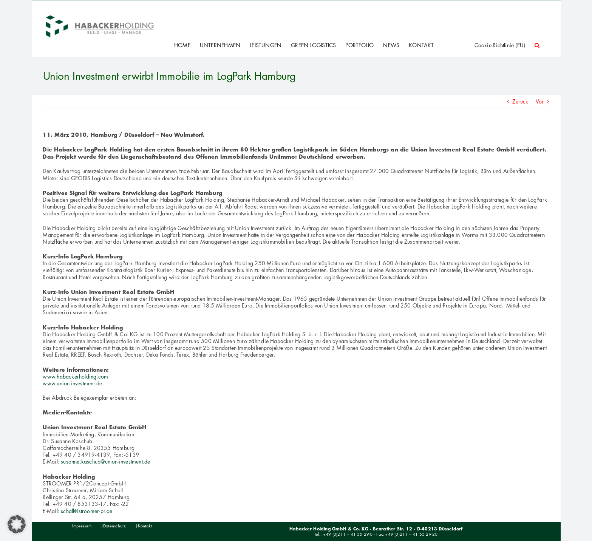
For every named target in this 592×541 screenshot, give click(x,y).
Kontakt (145, 526)
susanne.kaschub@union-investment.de (105, 461)
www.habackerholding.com (75, 376)
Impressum (81, 526)
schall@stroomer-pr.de (86, 511)
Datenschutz (114, 526)
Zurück (520, 101)
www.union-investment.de (72, 383)
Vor (540, 101)
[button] (537, 45)
